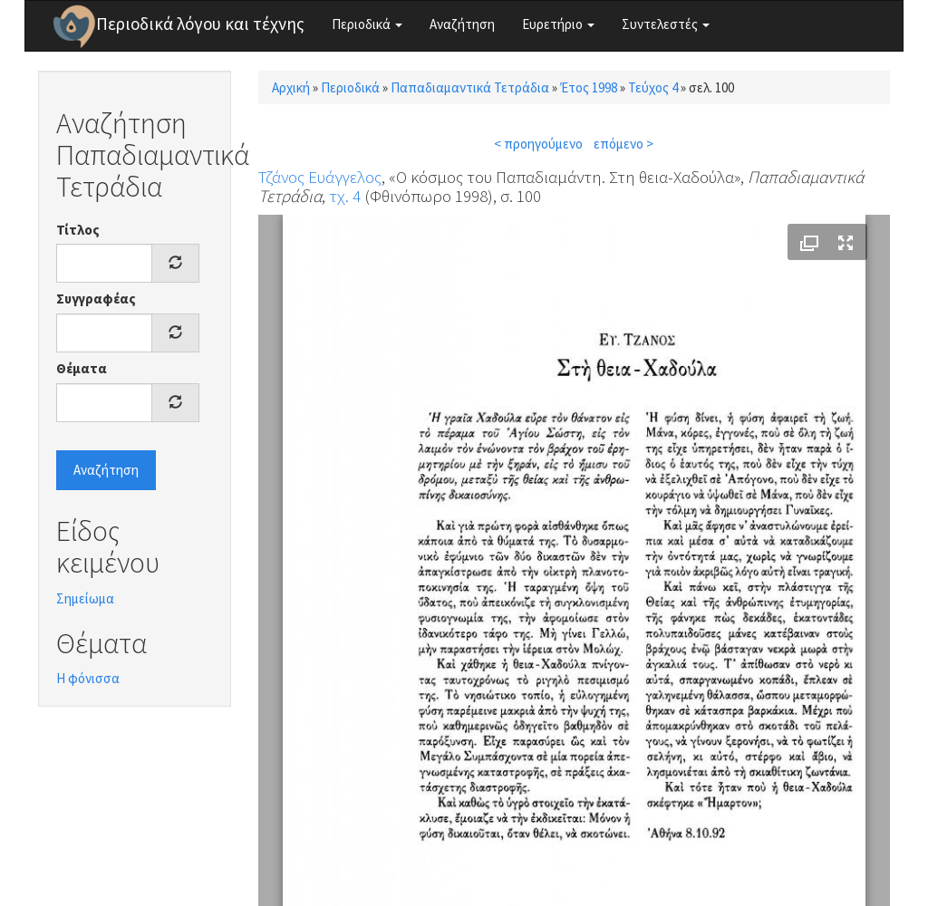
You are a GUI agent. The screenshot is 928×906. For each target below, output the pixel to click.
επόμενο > (623, 143)
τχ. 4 (345, 196)
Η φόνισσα (88, 678)
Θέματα (81, 368)
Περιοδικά (367, 24)
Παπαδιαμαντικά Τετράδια (470, 87)
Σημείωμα (85, 598)
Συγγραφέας (96, 298)
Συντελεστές (666, 24)
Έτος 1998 (588, 87)
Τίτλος (78, 229)
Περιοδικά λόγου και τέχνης (200, 23)
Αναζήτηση (462, 24)
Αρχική (291, 87)
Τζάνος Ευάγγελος (320, 177)
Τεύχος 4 (653, 87)
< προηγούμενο (538, 143)
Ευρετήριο (558, 24)
